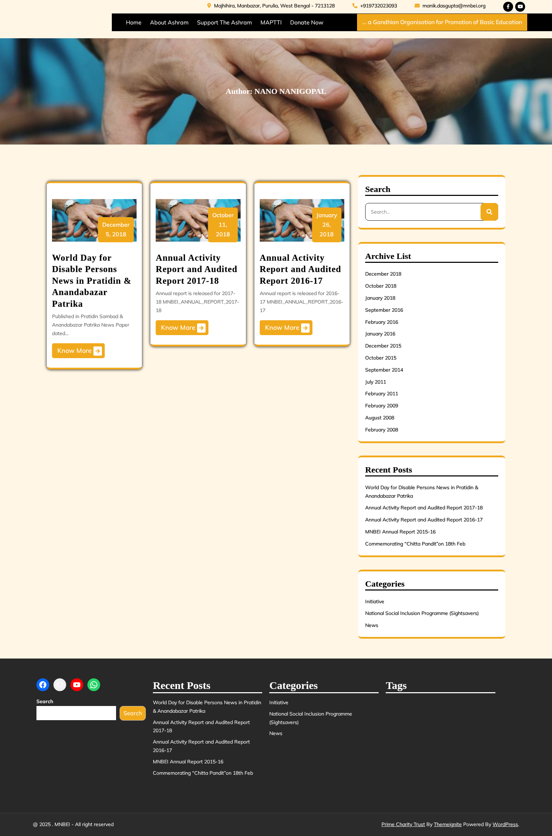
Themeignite (448, 824)
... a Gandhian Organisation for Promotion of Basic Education (442, 22)
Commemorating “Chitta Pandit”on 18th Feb (415, 544)
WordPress (505, 824)
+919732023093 (374, 5)
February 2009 (381, 405)
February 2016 (381, 322)
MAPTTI (271, 22)
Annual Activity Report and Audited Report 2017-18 (196, 269)
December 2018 (383, 274)
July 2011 (375, 382)
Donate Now (306, 22)
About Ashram (169, 22)
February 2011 (381, 393)
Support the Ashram (224, 22)
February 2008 (381, 430)
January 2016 (380, 334)
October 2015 (380, 358)
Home (134, 22)
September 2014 (384, 370)
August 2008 (379, 417)
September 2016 (384, 310)
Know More (79, 351)
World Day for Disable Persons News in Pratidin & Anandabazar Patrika (91, 281)
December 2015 (383, 346)
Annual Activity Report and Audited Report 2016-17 (300, 269)
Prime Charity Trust (403, 824)
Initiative (374, 601)
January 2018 (380, 298)
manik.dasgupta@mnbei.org (450, 5)
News (371, 625)
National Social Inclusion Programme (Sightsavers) (422, 613)
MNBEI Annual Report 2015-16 (400, 532)
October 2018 (380, 286)
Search (44, 701)
